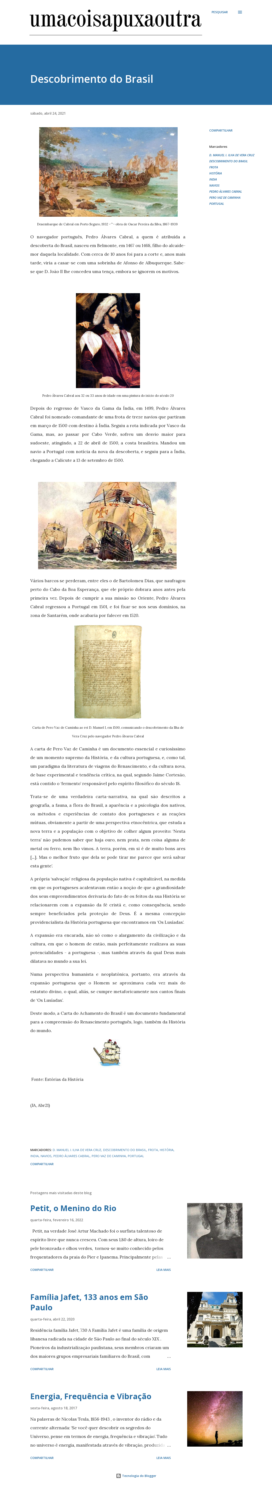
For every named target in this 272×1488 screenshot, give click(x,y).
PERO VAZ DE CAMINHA (224, 197)
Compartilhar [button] (221, 130)
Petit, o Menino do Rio (73, 1208)
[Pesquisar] (220, 12)
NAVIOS (214, 185)
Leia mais (163, 1270)
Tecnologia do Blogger (136, 1476)
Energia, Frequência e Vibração (90, 1396)
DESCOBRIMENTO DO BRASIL (228, 161)
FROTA (213, 167)
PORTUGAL (216, 204)
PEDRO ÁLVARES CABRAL (225, 191)
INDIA (213, 179)
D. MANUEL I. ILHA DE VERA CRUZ (231, 155)
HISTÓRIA (215, 173)
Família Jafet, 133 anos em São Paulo (89, 1302)
